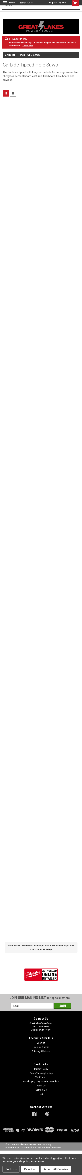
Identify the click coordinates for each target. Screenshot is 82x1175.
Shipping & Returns (41, 1051)
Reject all (30, 1169)
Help (41, 1094)
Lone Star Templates (50, 1147)
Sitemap (47, 1144)
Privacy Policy (41, 1069)
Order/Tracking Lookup (41, 1073)
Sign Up (62, 2)
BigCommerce (22, 1147)
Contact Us (41, 1090)
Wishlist (41, 1043)
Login (51, 2)
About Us (41, 1085)
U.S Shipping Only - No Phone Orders (41, 1081)
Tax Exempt (41, 1077)
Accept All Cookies (55, 1169)
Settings (11, 1169)
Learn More (27, 46)
